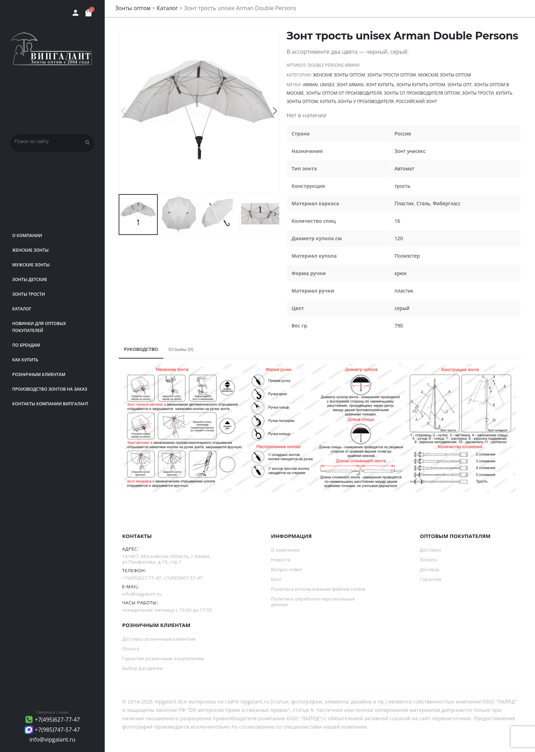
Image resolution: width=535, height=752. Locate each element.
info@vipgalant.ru (52, 739)
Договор (429, 569)
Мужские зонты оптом (444, 75)
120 (399, 238)
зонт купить (380, 85)
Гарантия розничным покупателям (163, 658)
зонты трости (478, 93)
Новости (281, 559)
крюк (401, 273)
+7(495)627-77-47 (57, 719)
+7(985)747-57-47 (57, 729)
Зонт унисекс (410, 151)
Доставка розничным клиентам (158, 639)
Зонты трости (28, 294)
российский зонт (416, 101)
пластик (404, 290)
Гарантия (430, 579)
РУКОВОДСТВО (141, 349)
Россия (403, 133)
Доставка (430, 550)
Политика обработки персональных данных (313, 601)
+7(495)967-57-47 (183, 578)
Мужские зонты (31, 265)
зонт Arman (349, 85)
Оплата (428, 559)
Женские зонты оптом (339, 75)
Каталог (21, 309)
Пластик (404, 203)
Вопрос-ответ (287, 569)
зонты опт (459, 85)
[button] (275, 111)
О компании (27, 235)
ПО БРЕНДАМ (26, 345)
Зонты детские (29, 279)
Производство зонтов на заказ (49, 389)
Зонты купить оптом (420, 85)
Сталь (423, 203)
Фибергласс (447, 203)
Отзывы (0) (181, 349)
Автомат (405, 168)
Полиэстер (407, 255)
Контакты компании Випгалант (50, 404)
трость (402, 186)
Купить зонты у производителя (357, 101)
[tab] (141, 349)
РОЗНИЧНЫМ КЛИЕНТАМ (38, 374)
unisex (327, 85)
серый (402, 308)
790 (399, 325)
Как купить (25, 360)
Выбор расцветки (142, 668)
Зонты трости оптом (391, 75)
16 (397, 221)
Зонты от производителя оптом (422, 93)
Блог (276, 579)
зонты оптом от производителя (344, 93)
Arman (310, 85)
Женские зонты (30, 250)
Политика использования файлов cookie (318, 589)
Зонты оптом (133, 8)
